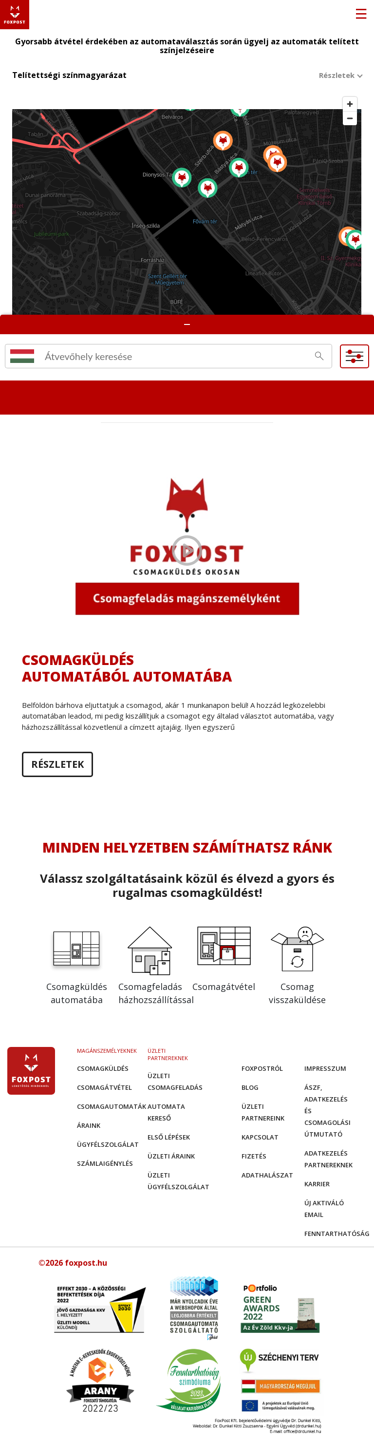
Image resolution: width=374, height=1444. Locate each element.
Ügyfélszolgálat (108, 1144)
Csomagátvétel (104, 1087)
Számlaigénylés (105, 1163)
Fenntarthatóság (337, 1233)
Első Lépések (169, 1137)
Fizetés (254, 1156)
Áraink (88, 1125)
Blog (250, 1087)
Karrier (317, 1183)
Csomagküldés (103, 1068)
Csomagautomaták (111, 1106)
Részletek (57, 764)
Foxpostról (262, 1068)
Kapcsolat (260, 1137)
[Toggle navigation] (361, 14)
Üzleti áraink (171, 1156)
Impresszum (325, 1068)
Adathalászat (267, 1175)
